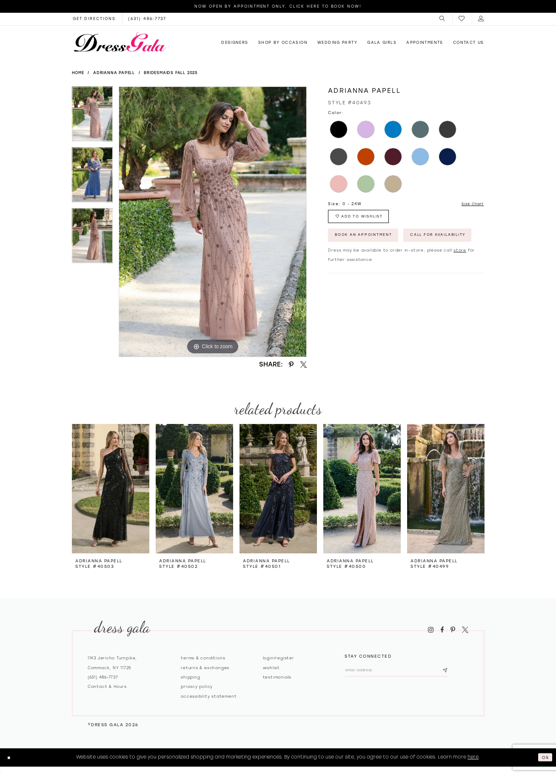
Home (78, 72)
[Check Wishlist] (462, 19)
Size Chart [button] (470, 204)
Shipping (190, 677)
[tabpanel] (92, 116)
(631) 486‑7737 (103, 677)
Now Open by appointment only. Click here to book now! (278, 6)
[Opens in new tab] (94, 19)
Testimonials (277, 677)
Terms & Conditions (203, 658)
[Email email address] (406, 671)
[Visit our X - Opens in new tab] (465, 630)
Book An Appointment (369, 240)
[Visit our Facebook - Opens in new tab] (442, 630)
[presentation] (110, 488)
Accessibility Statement (209, 696)
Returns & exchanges (205, 667)
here (473, 757)
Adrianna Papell (114, 72)
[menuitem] (442, 19)
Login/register (278, 658)
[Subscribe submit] (462, 671)
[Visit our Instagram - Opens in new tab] (431, 630)
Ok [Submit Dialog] (544, 757)
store (459, 278)
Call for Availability (369, 262)
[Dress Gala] (120, 42)
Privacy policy (197, 686)
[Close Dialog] (10, 757)
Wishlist (271, 667)
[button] (442, 19)
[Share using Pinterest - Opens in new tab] (291, 364)
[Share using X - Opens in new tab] (303, 364)
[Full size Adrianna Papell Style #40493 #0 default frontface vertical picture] (212, 222)
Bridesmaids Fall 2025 (171, 72)
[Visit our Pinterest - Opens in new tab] (453, 630)
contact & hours (107, 686)
